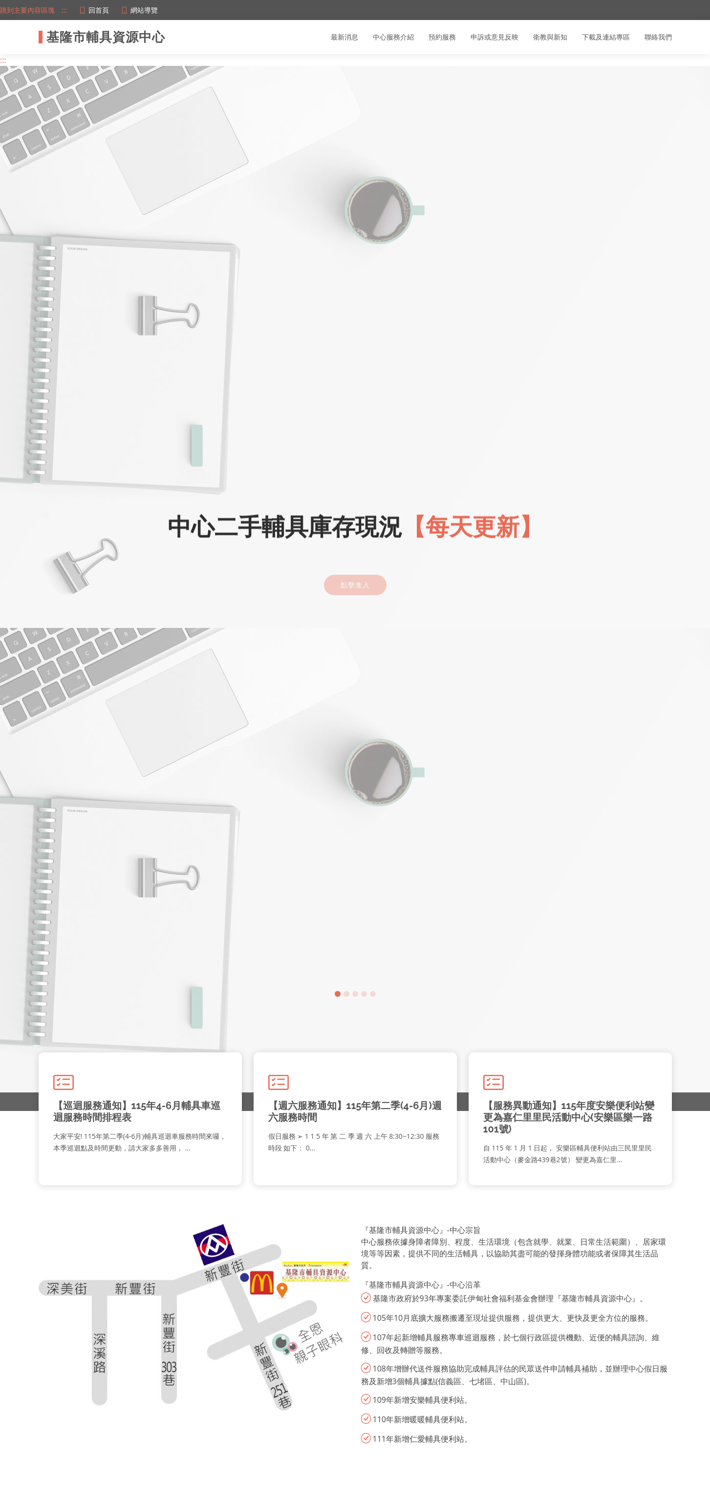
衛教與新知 (550, 37)
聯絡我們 (658, 37)
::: (64, 10)
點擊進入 (355, 576)
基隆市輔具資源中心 (105, 37)
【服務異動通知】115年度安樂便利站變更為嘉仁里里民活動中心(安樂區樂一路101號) (569, 1117)
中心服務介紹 (393, 37)
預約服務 (442, 37)
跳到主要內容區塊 (27, 10)
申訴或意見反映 (494, 37)
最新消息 (344, 37)
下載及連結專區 (606, 37)
